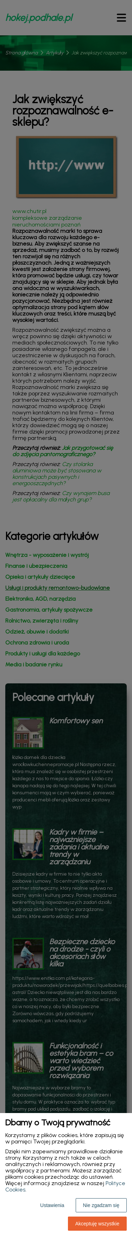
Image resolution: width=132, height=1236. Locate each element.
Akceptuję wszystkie (97, 1223)
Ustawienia (52, 1205)
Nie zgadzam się (101, 1205)
